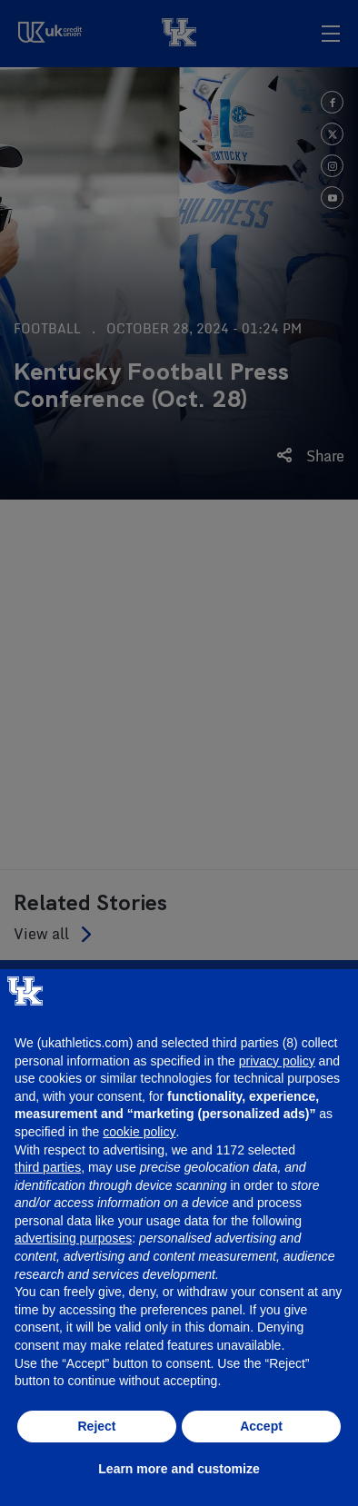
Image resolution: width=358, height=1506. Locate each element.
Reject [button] (96, 1426)
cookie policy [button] (139, 1132)
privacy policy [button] (277, 1061)
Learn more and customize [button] (178, 1468)
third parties (48, 1167)
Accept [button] (261, 1426)
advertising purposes (73, 1238)
